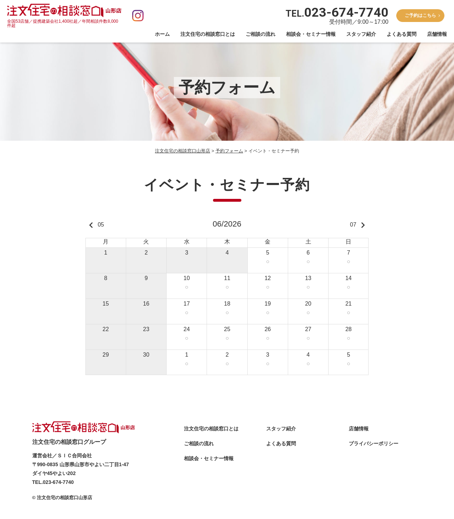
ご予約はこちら (420, 15)
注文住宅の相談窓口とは (207, 34)
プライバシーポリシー (373, 444)
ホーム (162, 34)
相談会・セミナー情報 (311, 34)
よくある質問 (401, 34)
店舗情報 (437, 34)
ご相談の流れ (260, 34)
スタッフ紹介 (361, 34)
